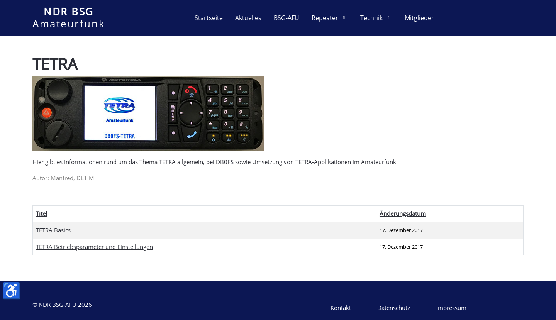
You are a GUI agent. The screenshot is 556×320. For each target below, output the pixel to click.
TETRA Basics (53, 230)
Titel (41, 213)
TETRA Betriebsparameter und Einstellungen (94, 247)
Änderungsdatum (403, 213)
